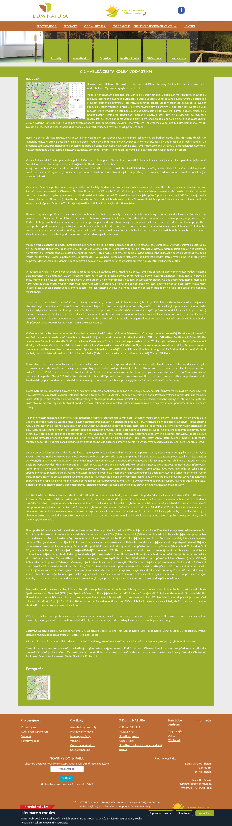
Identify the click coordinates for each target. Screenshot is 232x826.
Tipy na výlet (176, 731)
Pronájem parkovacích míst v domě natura (140, 747)
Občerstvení (154, 58)
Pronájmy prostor (129, 736)
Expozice (105, 58)
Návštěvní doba (129, 58)
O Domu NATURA (129, 727)
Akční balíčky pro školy (83, 727)
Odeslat (67, 777)
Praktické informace (81, 731)
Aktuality (56, 58)
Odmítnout (184, 813)
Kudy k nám (179, 58)
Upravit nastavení (160, 813)
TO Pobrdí (174, 740)
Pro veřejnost (29, 727)
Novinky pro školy (80, 736)
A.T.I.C (171, 735)
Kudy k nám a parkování (34, 731)
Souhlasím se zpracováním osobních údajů (69, 784)
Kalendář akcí (81, 58)
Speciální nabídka (80, 749)
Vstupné (26, 736)
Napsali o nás (127, 731)
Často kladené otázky (82, 745)
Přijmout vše (205, 813)
